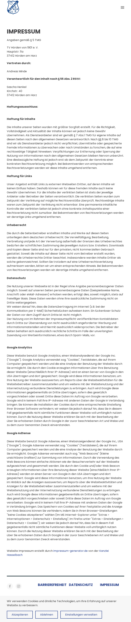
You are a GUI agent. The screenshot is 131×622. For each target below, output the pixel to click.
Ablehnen (46, 615)
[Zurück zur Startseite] (13, 7)
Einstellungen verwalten (81, 615)
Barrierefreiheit (52, 585)
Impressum (109, 585)
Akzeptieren (20, 615)
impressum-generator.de (70, 551)
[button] (122, 7)
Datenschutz (81, 585)
